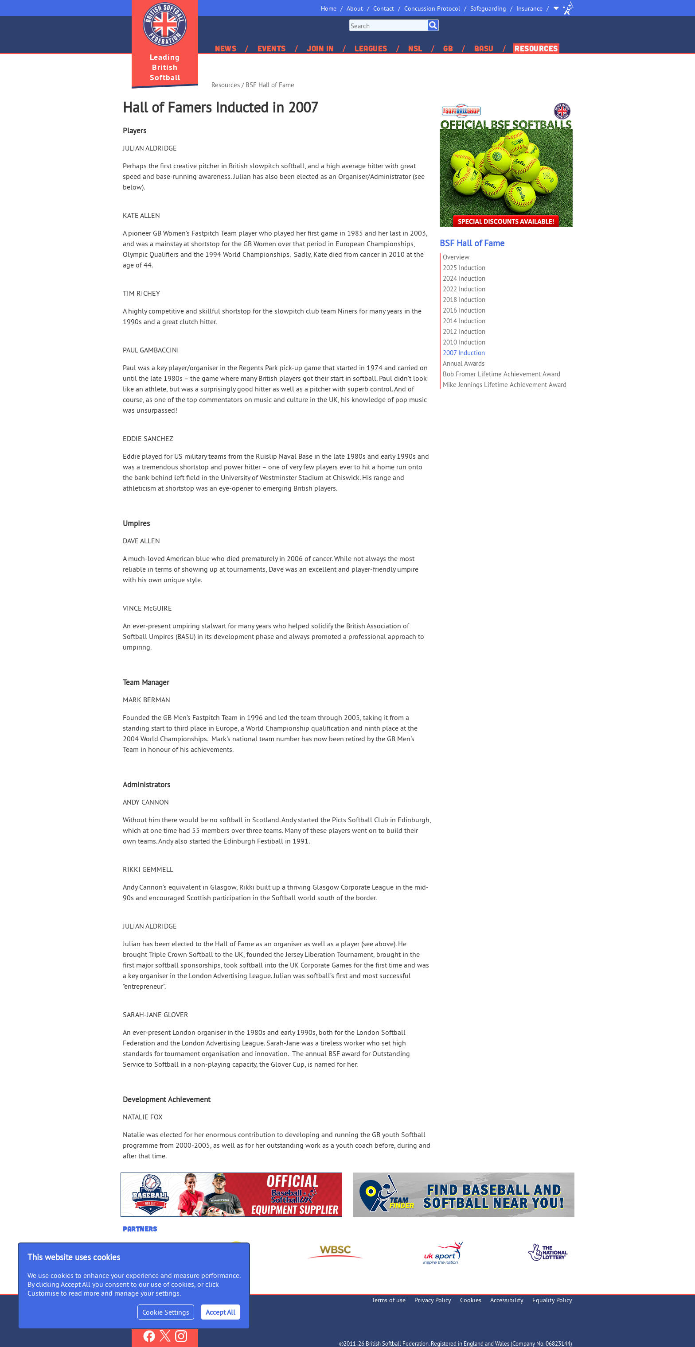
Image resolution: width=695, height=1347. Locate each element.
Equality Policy (552, 1300)
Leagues (371, 48)
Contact (383, 8)
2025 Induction (464, 267)
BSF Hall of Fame (270, 85)
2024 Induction (464, 278)
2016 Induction (464, 310)
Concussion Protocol (432, 8)
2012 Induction (464, 331)
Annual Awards (463, 363)
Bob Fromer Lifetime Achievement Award (501, 374)
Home (328, 8)
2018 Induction (464, 299)
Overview (456, 257)
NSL (415, 48)
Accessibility (506, 1300)
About (355, 8)
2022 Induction (464, 289)
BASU (484, 48)
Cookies (470, 1300)
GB (448, 48)
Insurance (529, 8)
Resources (536, 48)
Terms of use (389, 1300)
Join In (320, 48)
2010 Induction (464, 342)
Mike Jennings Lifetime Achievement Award (504, 384)
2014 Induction (464, 321)
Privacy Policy (432, 1300)
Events (272, 48)
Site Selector (563, 8)
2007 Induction (464, 352)
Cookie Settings (165, 1312)
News (225, 48)
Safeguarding (488, 8)
